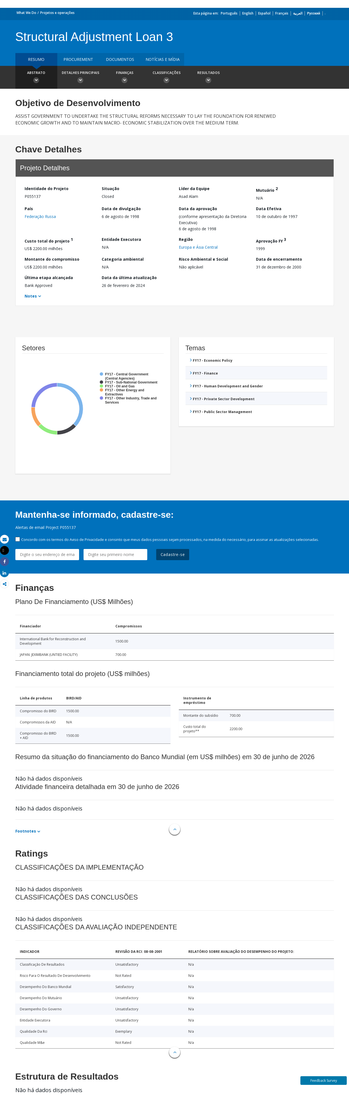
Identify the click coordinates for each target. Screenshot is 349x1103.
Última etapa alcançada (49, 277)
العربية (297, 13)
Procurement (78, 59)
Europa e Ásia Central (198, 247)
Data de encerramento (279, 259)
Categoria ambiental (123, 259)
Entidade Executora (121, 239)
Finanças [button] (124, 77)
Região (186, 239)
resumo (36, 59)
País (29, 208)
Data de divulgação (121, 208)
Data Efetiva (268, 208)
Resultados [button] (208, 77)
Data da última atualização (129, 277)
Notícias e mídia (163, 59)
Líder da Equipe (194, 188)
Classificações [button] (166, 77)
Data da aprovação (198, 208)
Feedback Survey (323, 1080)
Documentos (120, 59)
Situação (110, 188)
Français (281, 13)
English (247, 13)
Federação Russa (40, 216)
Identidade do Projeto (46, 188)
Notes (31, 296)
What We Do (26, 12)
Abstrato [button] (36, 77)
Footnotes (25, 831)
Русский (313, 13)
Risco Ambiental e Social (203, 259)
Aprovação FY (271, 240)
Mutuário (267, 189)
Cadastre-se (173, 554)
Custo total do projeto (49, 240)
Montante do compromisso (52, 259)
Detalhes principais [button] (80, 77)
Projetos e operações (57, 12)
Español (264, 13)
